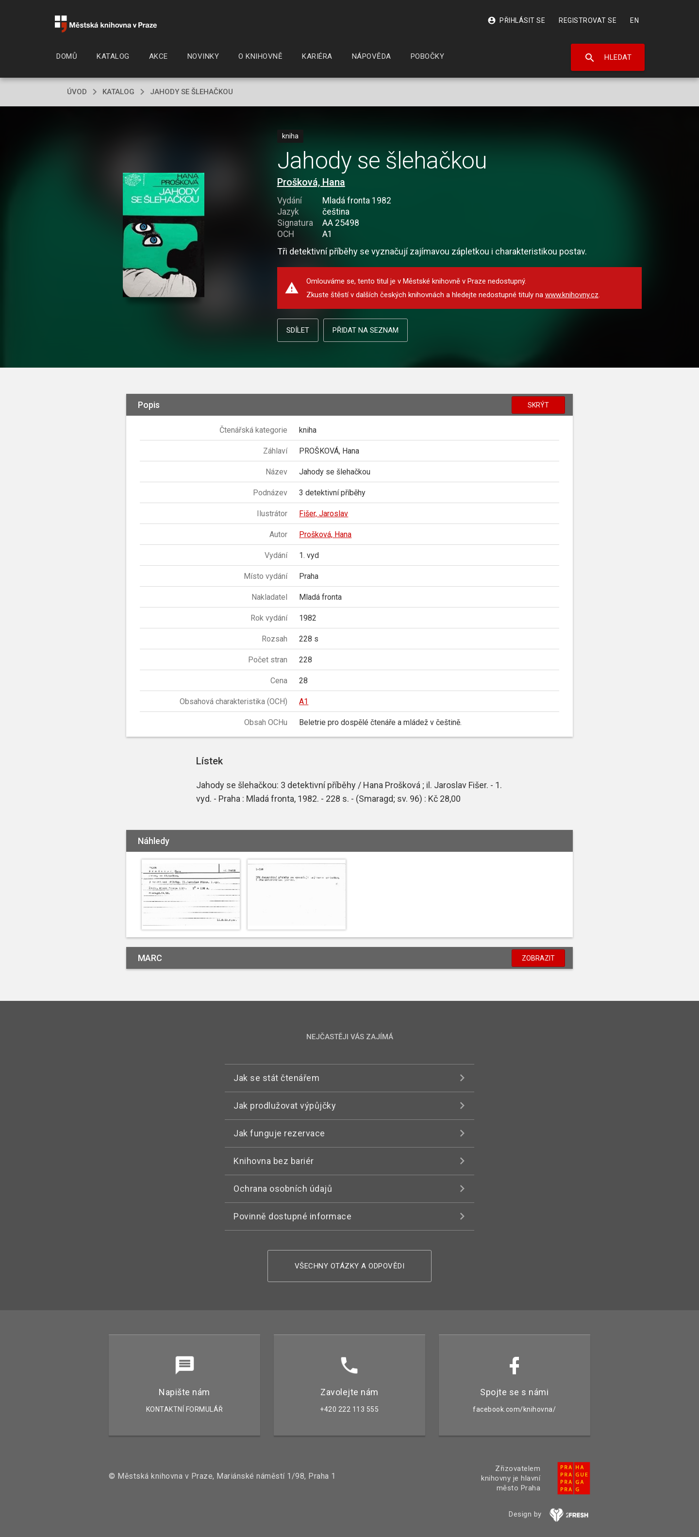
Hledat (608, 58)
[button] (164, 236)
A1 (303, 701)
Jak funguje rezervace (279, 1133)
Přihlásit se (516, 20)
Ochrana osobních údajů (282, 1188)
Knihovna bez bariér (273, 1161)
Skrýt (538, 405)
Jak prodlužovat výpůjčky (284, 1105)
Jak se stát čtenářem (276, 1078)
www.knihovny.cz (572, 294)
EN (634, 20)
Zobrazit (538, 958)
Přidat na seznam (366, 330)
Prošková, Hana (311, 182)
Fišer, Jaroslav (323, 513)
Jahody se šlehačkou (191, 91)
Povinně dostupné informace (292, 1216)
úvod (77, 91)
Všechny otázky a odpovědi (350, 1266)
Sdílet (297, 330)
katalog (118, 91)
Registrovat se (587, 20)
